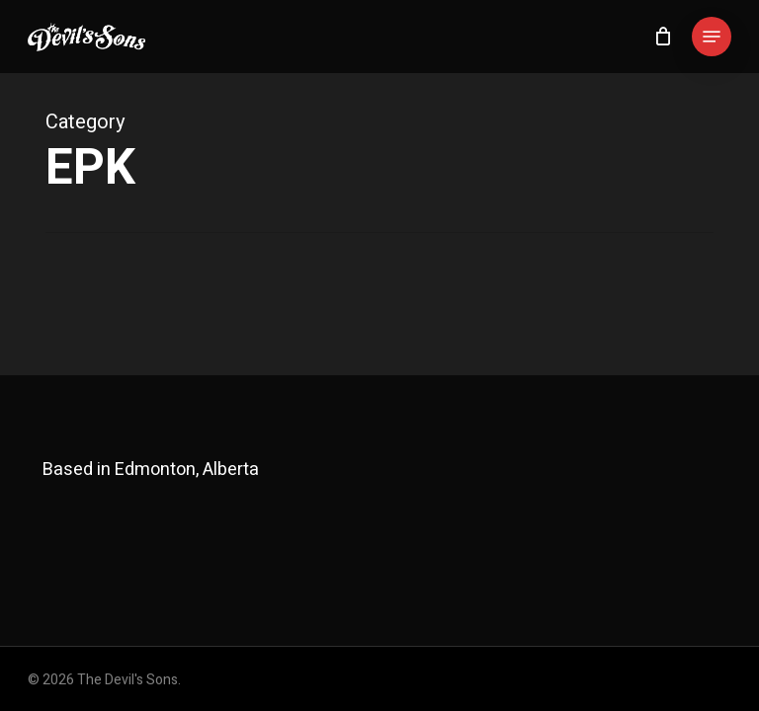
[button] (711, 36)
